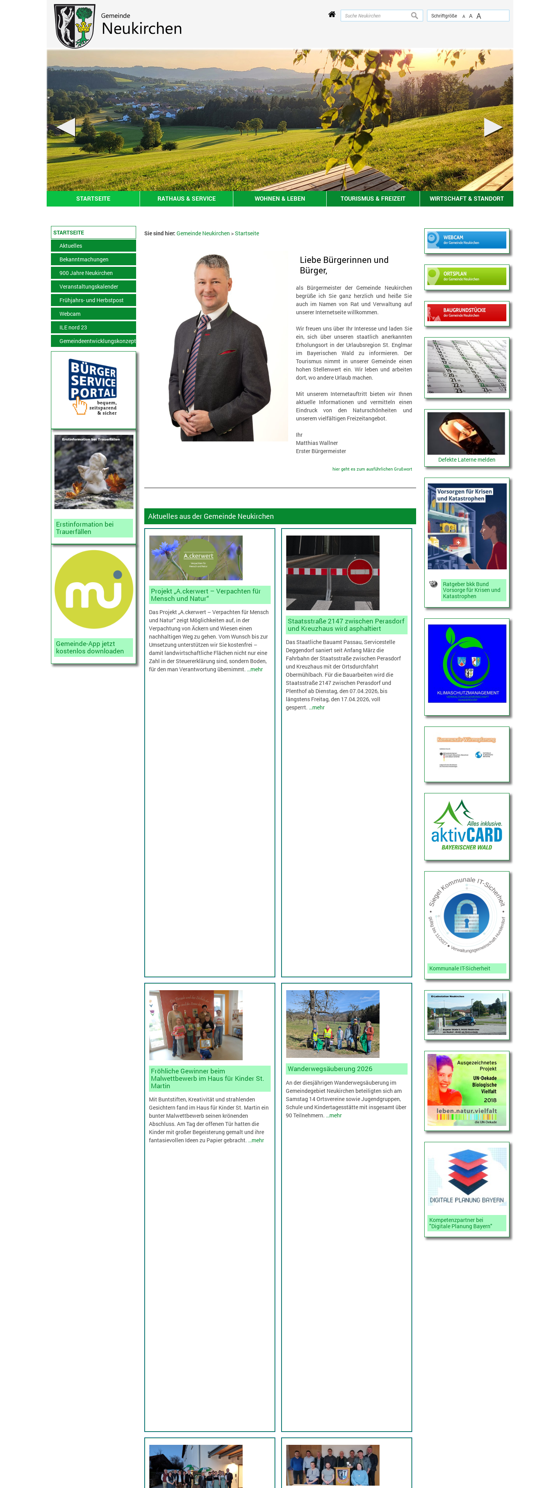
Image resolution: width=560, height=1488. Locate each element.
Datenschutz (57, 1444)
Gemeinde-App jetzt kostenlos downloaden (90, 647)
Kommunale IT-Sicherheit (459, 968)
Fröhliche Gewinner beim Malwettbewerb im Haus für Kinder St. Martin (207, 829)
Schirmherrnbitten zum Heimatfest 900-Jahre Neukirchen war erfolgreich (207, 1032)
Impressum (56, 1435)
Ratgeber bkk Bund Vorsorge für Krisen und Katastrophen (471, 590)
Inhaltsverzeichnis (64, 1425)
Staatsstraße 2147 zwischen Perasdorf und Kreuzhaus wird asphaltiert (346, 624)
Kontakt (52, 1415)
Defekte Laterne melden (466, 459)
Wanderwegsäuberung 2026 (330, 820)
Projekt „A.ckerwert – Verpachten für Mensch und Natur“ (206, 594)
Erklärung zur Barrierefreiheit (60, 1458)
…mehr (255, 669)
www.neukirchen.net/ (327, 1463)
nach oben (541, 1216)
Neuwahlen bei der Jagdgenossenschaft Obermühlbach (342, 1002)
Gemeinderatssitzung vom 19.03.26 (204, 1173)
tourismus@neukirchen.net (327, 1455)
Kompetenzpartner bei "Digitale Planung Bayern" (460, 1223)
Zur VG (437, 1414)
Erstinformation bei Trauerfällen (85, 528)
